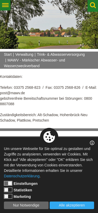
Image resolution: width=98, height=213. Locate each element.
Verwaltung (24, 54)
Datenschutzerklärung (21, 176)
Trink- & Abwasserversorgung (61, 54)
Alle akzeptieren (72, 205)
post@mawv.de (12, 93)
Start (8, 54)
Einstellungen (21, 183)
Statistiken (18, 189)
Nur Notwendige (26, 205)
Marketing (17, 196)
